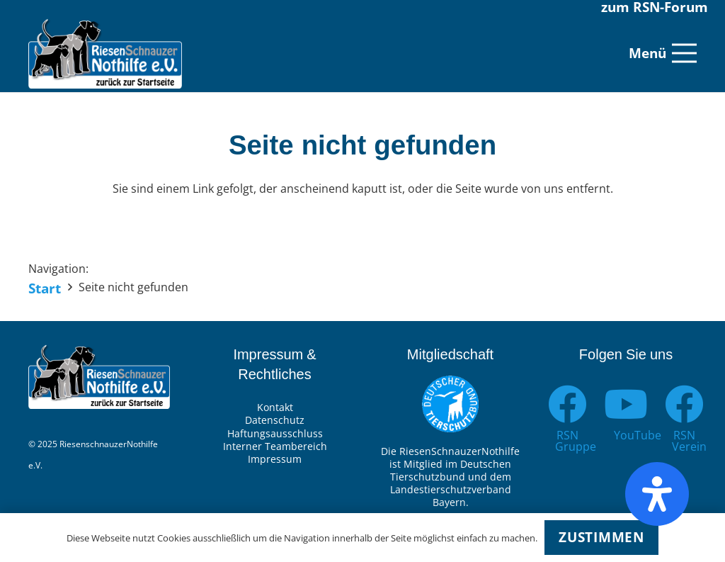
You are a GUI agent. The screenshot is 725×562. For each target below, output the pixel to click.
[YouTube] (626, 404)
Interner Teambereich (275, 446)
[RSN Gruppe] (567, 404)
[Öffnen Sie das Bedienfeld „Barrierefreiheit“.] (657, 494)
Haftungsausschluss (275, 433)
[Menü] (663, 53)
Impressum (275, 459)
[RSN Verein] (684, 404)
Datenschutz (274, 420)
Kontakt (275, 407)
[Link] (105, 53)
